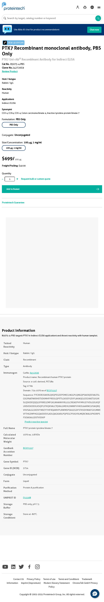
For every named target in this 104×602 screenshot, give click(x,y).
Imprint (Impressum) (31, 583)
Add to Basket (12, 189)
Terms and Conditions (68, 579)
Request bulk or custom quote (35, 179)
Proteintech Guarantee (13, 202)
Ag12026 (34, 373)
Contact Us (18, 579)
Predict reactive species (36, 421)
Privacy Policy (33, 579)
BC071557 (52, 390)
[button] (94, 593)
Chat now (94, 29)
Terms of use (49, 579)
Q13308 (27, 497)
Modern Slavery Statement (57, 583)
